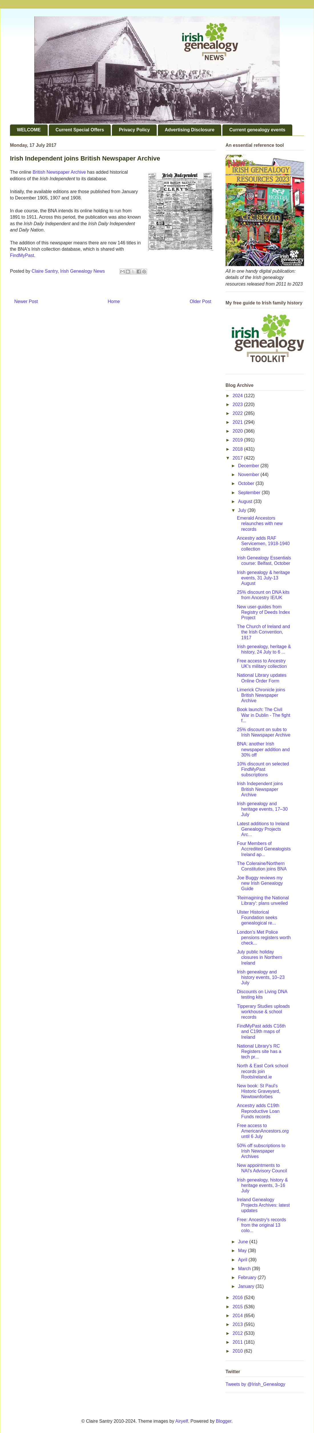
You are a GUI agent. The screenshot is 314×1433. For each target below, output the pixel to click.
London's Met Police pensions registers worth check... (264, 937)
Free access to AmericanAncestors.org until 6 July (263, 1131)
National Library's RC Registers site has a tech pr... (259, 1051)
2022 (238, 413)
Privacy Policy (134, 129)
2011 (238, 1342)
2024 (238, 395)
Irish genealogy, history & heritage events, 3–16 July (262, 1185)
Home (114, 301)
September (250, 492)
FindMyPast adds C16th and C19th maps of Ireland (261, 1031)
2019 (238, 440)
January (246, 1286)
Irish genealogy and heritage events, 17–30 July (262, 809)
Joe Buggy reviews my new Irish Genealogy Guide (260, 883)
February (247, 1277)
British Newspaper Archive (59, 172)
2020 (238, 431)
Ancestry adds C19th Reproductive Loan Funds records (258, 1111)
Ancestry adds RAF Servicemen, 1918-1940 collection (263, 543)
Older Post (200, 301)
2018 (238, 449)
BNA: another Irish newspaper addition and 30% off (263, 749)
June (243, 1241)
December (249, 465)
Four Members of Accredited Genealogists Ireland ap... (264, 849)
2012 (238, 1333)
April (243, 1259)
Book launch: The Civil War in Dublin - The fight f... (263, 715)
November (249, 474)
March (245, 1268)
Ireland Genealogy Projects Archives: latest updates (263, 1205)
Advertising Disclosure (189, 129)
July (242, 510)
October (246, 483)
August (245, 501)
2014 (238, 1315)
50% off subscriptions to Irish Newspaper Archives (261, 1151)
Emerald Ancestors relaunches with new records (260, 523)
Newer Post (26, 301)
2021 (238, 422)
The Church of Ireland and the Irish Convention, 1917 (263, 632)
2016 (238, 1297)
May (243, 1250)
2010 (238, 1351)
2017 (238, 458)
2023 (238, 404)
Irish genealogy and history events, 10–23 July (261, 977)
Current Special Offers (80, 129)
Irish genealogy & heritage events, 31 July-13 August (263, 578)
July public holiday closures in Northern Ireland (259, 957)
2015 (238, 1306)
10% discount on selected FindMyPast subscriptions (263, 769)
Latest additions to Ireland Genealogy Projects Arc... (263, 829)
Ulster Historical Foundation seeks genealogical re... (257, 917)
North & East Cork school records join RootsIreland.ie (262, 1071)
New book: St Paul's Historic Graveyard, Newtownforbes (258, 1091)
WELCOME (29, 129)
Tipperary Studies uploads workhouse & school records (263, 1012)
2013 (238, 1324)
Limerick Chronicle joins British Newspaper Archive (261, 695)
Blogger (223, 1421)
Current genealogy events (257, 129)
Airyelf (181, 1421)
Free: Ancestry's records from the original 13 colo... (261, 1225)
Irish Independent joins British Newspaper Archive (260, 789)
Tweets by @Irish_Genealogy (255, 1384)
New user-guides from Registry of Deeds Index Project (263, 612)
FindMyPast (22, 255)
